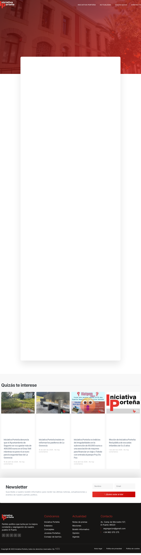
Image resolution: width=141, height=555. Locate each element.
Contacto (136, 5)
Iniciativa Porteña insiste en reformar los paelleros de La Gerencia (51, 444)
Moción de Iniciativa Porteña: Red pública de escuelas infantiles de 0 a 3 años (122, 444)
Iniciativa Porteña (87, 5)
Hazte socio (121, 5)
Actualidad (105, 5)
